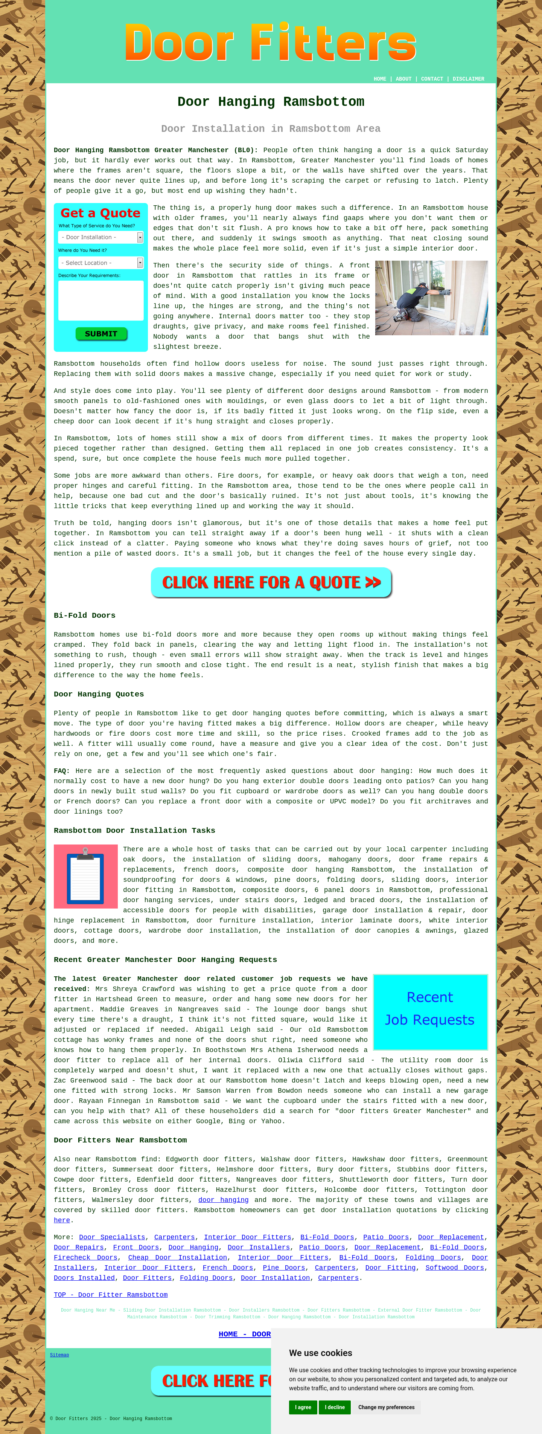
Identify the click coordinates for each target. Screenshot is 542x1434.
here (62, 1220)
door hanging (223, 1200)
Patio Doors (386, 1237)
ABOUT (404, 79)
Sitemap (59, 1355)
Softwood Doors (455, 1268)
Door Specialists (112, 1237)
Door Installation (275, 1278)
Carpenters (174, 1237)
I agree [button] (303, 1407)
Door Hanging (193, 1247)
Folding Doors (433, 1257)
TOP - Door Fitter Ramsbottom (110, 1295)
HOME (380, 79)
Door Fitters (147, 1278)
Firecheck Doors (85, 1257)
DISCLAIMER (468, 79)
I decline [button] (335, 1407)
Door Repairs (79, 1247)
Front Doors (136, 1247)
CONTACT (432, 79)
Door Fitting (390, 1268)
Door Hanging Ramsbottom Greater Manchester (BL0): (156, 150)
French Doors (227, 1268)
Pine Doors (284, 1268)
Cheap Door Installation (177, 1257)
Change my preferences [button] (386, 1407)
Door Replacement (451, 1237)
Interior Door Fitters (247, 1237)
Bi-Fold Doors (327, 1237)
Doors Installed (84, 1278)
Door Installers (259, 1247)
